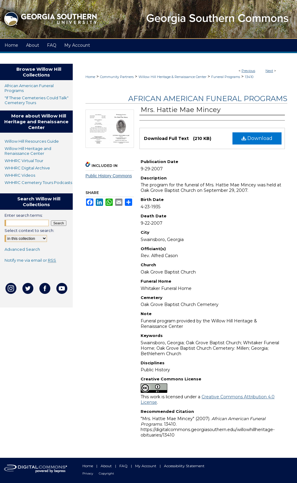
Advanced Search (22, 249)
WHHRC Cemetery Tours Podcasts (38, 182)
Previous (248, 71)
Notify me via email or (30, 260)
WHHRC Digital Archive (27, 167)
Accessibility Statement (184, 466)
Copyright (106, 473)
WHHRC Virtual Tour (24, 160)
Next (269, 71)
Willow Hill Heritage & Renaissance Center (172, 77)
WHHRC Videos (20, 175)
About (107, 466)
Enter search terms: (24, 215)
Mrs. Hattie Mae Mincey (181, 110)
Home (90, 77)
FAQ (123, 466)
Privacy (88, 473)
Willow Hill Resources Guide (32, 141)
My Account (146, 466)
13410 (249, 77)
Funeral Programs (225, 77)
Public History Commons (108, 175)
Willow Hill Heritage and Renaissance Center (28, 151)
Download (257, 138)
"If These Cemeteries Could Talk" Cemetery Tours (36, 100)
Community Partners (117, 77)
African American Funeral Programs (207, 98)
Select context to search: (29, 230)
